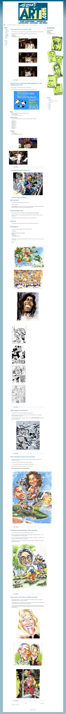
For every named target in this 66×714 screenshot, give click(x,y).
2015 (49, 107)
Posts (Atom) (17, 704)
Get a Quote (6, 44)
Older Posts (42, 703)
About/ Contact (6, 42)
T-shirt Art (6, 33)
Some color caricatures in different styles (24, 597)
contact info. (17, 419)
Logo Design (6, 38)
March (50, 99)
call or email (21, 606)
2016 (49, 106)
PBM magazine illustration (19, 410)
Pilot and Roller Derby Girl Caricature (23, 457)
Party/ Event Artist (7, 29)
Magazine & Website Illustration (6, 35)
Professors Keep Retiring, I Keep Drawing (24, 530)
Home (26, 703)
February (50, 102)
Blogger (35, 709)
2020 (49, 98)
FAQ (6, 45)
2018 (49, 105)
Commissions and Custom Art (20, 170)
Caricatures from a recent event (21, 29)
